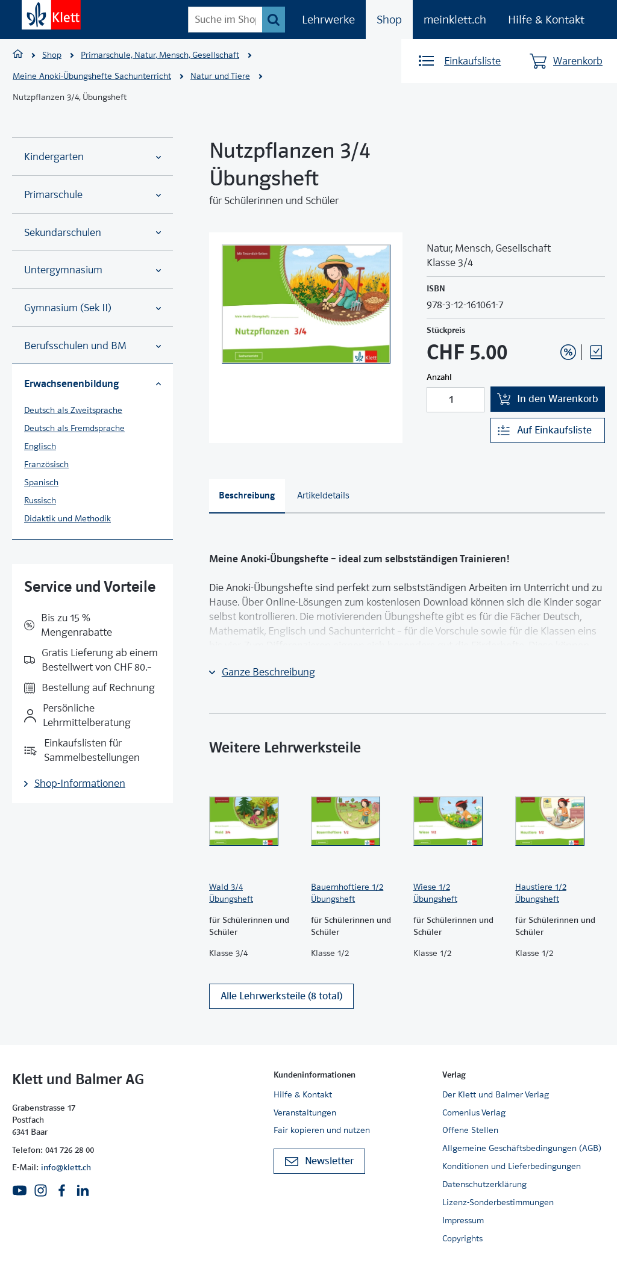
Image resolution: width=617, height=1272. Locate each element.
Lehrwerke (328, 19)
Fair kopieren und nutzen (322, 1130)
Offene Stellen (470, 1130)
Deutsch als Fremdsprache (74, 428)
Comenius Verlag (474, 1112)
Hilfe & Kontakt (546, 19)
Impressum (463, 1220)
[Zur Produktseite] (254, 821)
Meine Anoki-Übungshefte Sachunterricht (92, 75)
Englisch (40, 446)
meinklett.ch (455, 19)
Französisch (46, 464)
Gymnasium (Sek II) (92, 308)
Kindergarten (92, 156)
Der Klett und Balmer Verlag (495, 1094)
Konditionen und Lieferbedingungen (511, 1166)
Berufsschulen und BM (92, 346)
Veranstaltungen (305, 1112)
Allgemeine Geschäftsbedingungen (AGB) (521, 1148)
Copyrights (462, 1238)
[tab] (247, 496)
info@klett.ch (66, 1167)
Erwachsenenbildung (92, 383)
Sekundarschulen (92, 232)
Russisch (40, 500)
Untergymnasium (92, 270)
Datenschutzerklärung (484, 1184)
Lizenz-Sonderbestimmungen (498, 1202)
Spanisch (41, 482)
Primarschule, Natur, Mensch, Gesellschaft (160, 54)
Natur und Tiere (220, 75)
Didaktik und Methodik (67, 518)
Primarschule (92, 194)
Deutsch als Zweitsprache (73, 410)
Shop (389, 19)
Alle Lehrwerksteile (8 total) (281, 996)
